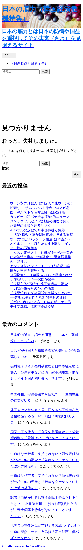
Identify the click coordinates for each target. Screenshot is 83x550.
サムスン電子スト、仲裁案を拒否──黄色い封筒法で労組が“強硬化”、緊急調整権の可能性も (41, 257)
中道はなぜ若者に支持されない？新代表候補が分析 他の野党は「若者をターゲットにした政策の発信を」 (44, 460)
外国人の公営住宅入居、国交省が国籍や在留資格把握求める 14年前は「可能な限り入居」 (44, 416)
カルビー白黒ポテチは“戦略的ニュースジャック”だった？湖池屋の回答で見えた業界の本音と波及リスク (40, 221)
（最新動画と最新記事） (29, 63)
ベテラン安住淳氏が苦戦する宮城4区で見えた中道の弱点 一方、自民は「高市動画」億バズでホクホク (45, 532)
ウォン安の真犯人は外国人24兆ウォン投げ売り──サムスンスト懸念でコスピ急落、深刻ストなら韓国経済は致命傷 (41, 207)
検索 (5, 168)
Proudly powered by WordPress (23, 546)
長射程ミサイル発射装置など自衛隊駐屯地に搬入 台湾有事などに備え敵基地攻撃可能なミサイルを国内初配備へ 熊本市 (44, 372)
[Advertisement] (41, 97)
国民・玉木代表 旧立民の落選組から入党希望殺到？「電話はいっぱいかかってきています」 (44, 438)
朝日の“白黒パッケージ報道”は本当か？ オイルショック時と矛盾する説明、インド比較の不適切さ (42, 243)
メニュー (9, 55)
